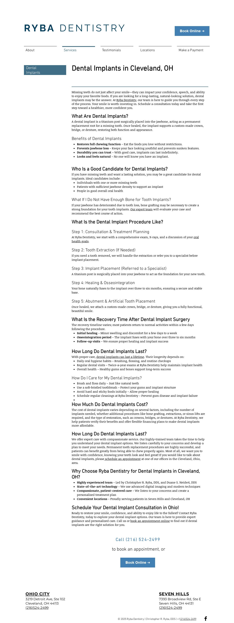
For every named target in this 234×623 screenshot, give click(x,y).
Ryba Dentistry (126, 100)
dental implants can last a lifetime (120, 357)
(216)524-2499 (188, 619)
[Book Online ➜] (192, 31)
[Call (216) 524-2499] (138, 539)
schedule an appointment (122, 459)
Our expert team (141, 209)
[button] (155, 48)
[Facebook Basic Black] (205, 618)
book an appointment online (150, 521)
